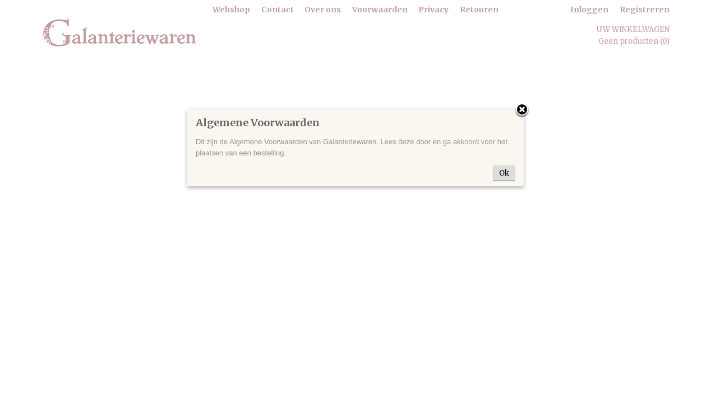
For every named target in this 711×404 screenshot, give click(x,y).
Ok (504, 173)
